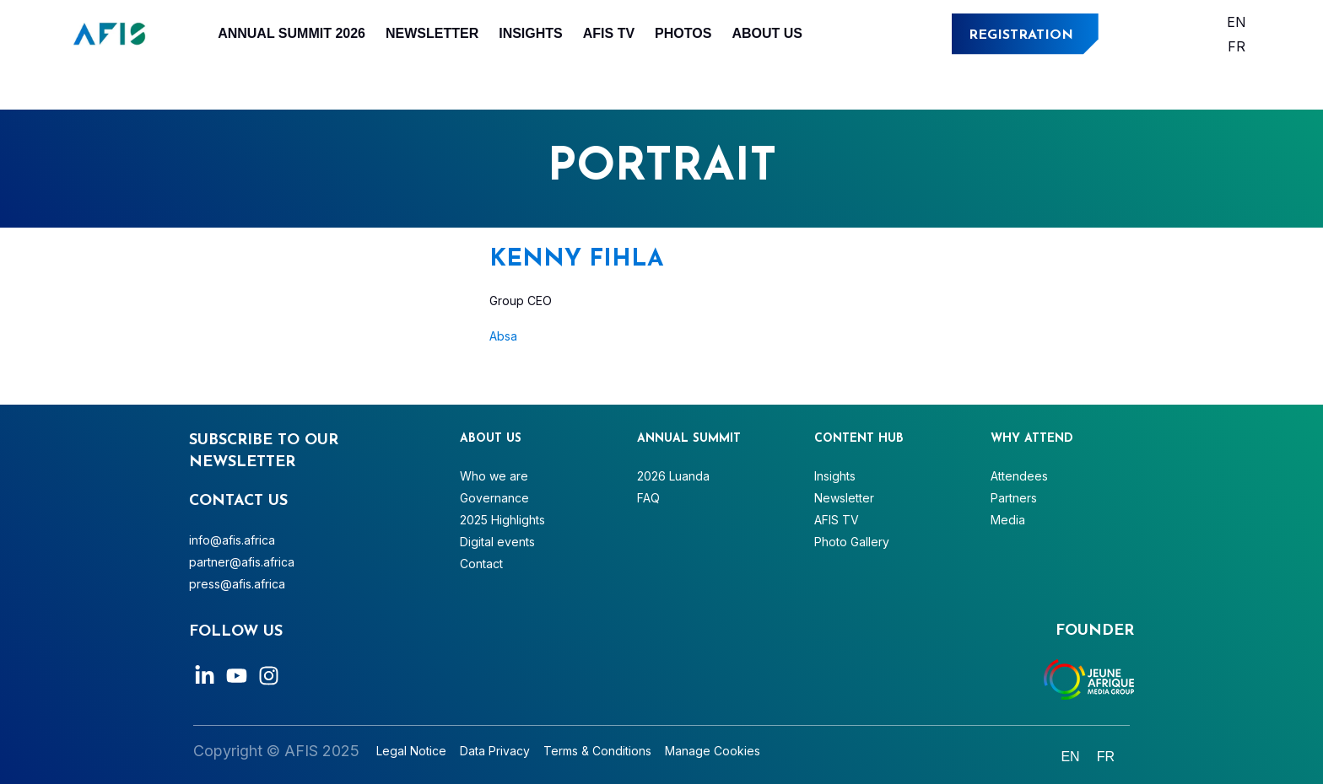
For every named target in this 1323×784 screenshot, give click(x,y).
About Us (767, 33)
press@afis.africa (237, 584)
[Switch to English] (1236, 21)
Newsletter (432, 33)
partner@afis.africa (241, 562)
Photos (683, 33)
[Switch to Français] (1236, 46)
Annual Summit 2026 (291, 33)
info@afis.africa (232, 540)
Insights (531, 33)
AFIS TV (608, 33)
